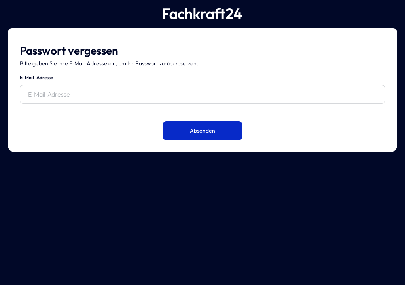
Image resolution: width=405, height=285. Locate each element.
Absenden (202, 130)
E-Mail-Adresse (36, 77)
